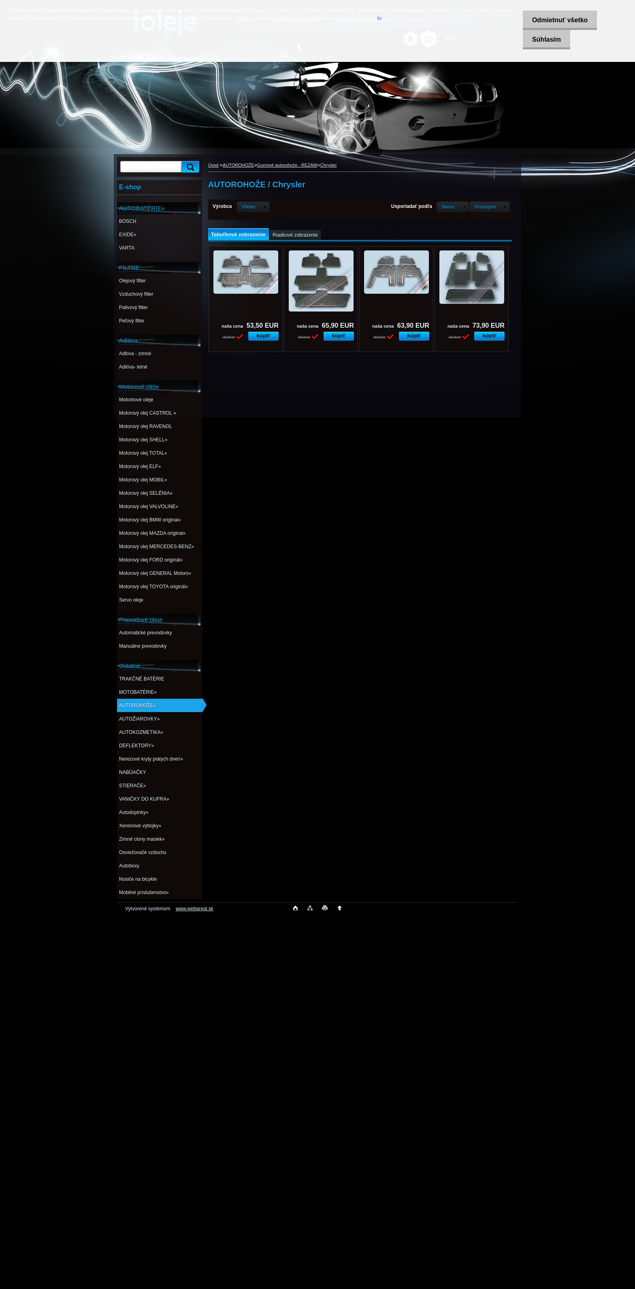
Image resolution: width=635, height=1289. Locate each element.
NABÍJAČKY (132, 772)
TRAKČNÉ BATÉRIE (141, 679)
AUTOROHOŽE (238, 165)
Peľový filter (132, 321)
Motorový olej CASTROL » (147, 413)
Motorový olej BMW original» (150, 520)
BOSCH (127, 221)
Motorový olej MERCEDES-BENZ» (156, 546)
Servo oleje (131, 600)
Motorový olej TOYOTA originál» (153, 586)
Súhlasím (545, 39)
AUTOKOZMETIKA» (141, 732)
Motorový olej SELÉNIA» (146, 493)
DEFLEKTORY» (136, 745)
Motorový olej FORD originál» (151, 560)
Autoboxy (129, 866)
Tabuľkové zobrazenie (238, 234)
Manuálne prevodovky (142, 646)
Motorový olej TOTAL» (143, 453)
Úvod (213, 165)
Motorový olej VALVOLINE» (148, 506)
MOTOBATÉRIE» (138, 692)
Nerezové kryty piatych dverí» (151, 759)
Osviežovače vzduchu (142, 852)
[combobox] (452, 207)
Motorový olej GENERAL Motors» (155, 573)
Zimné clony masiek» (142, 839)
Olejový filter (132, 281)
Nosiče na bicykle (138, 879)
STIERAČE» (132, 786)
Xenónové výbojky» (140, 826)
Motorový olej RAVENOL (145, 426)
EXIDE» (127, 234)
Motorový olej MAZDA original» (152, 533)
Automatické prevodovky (145, 633)
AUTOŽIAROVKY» (139, 719)
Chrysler (328, 165)
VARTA (126, 248)
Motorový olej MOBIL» (143, 480)
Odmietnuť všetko (558, 20)
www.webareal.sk (194, 909)
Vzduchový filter (136, 294)
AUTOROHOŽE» (137, 705)
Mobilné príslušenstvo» (144, 892)
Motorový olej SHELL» (143, 440)
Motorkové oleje (136, 400)
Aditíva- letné (133, 367)
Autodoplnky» (134, 812)
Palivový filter (133, 307)
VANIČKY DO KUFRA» (144, 799)
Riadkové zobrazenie (295, 235)
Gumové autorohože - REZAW (287, 165)
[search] (189, 167)
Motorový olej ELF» (140, 466)
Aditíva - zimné (135, 353)
